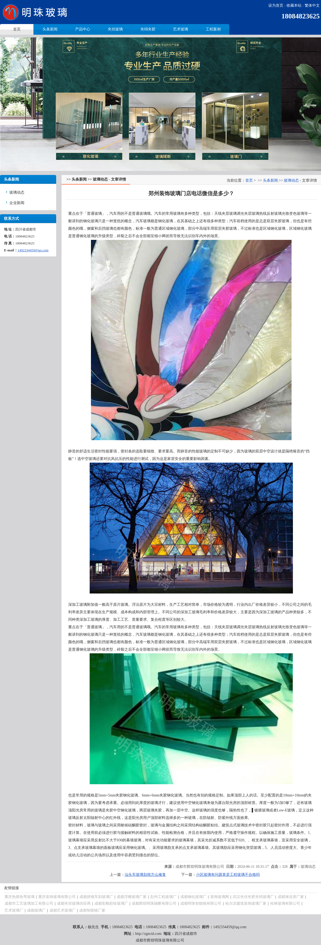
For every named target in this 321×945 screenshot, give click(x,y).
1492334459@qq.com (33, 250)
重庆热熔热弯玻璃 (20, 897)
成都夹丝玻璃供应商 (74, 903)
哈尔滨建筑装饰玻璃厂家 (245, 903)
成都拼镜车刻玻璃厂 (96, 897)
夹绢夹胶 (147, 29)
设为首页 (275, 5)
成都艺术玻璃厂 (62, 910)
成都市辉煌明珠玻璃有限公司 (199, 867)
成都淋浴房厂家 (291, 897)
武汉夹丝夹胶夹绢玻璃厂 (253, 897)
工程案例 (213, 29)
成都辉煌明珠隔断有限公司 (154, 903)
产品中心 (82, 29)
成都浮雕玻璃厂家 (132, 897)
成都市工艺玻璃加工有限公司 (29, 903)
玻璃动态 (16, 192)
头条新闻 (50, 29)
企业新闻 (16, 203)
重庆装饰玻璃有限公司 (57, 897)
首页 (249, 180)
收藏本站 (293, 5)
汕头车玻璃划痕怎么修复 (145, 875)
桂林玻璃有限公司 (285, 903)
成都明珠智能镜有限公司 (200, 903)
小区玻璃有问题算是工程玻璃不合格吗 (228, 875)
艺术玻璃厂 (14, 910)
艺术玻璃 (180, 29)
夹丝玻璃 (115, 29)
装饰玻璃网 (219, 897)
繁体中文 (312, 5)
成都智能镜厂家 (92, 910)
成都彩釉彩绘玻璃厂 (111, 903)
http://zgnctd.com (148, 934)
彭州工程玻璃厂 (163, 897)
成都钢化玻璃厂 (193, 897)
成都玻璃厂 (36, 910)
